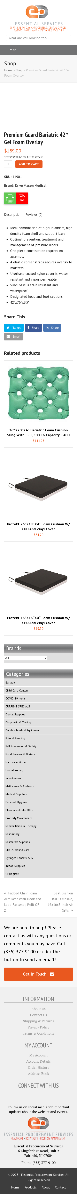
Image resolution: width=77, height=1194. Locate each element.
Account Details (38, 1061)
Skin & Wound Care (18, 850)
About (46, 1187)
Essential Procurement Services (42, 1175)
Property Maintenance (19, 818)
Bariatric (10, 682)
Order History (38, 1067)
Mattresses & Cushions (20, 786)
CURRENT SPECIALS (18, 706)
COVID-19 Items (15, 698)
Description (12, 214)
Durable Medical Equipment (23, 730)
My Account (38, 1055)
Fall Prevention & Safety (21, 746)
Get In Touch (38, 974)
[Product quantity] (8, 164)
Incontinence (13, 778)
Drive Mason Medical (30, 185)
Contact (60, 1187)
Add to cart (29, 164)
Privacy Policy (38, 1027)
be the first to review (31, 157)
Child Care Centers (17, 690)
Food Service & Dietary (20, 754)
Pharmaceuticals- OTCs (19, 810)
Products (30, 1187)
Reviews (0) (34, 214)
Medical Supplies (16, 794)
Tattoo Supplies (15, 866)
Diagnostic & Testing (18, 722)
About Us (38, 1008)
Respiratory (13, 834)
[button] (11, 49)
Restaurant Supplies (18, 842)
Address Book (38, 1073)
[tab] (12, 214)
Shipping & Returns (38, 1021)
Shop (19, 70)
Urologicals (13, 874)
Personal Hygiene (16, 802)
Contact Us (38, 1015)
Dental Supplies (15, 714)
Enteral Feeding (15, 738)
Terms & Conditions (38, 1033)
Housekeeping (14, 770)
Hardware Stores (16, 762)
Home (8, 70)
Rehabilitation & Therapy (21, 826)
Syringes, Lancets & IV (19, 858)
